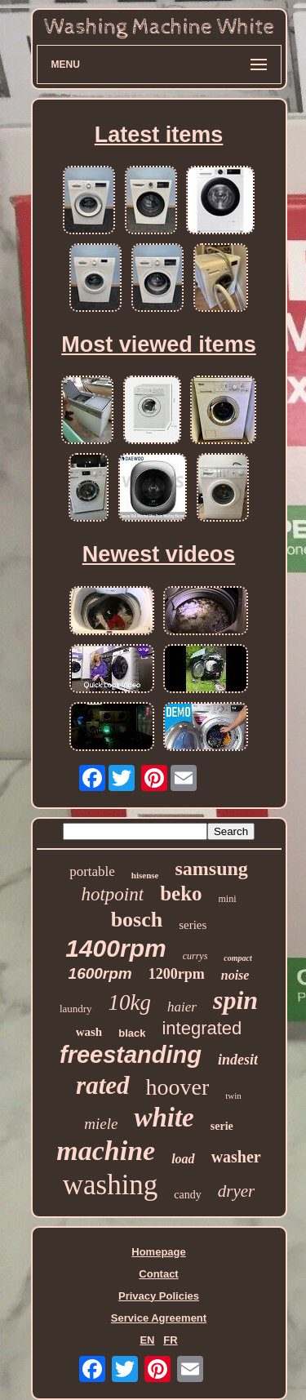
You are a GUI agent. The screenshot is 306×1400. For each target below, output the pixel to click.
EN (147, 1340)
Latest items (159, 134)
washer (236, 1157)
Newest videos (159, 554)
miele (101, 1123)
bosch (137, 919)
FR (170, 1340)
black (131, 1033)
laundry (76, 1008)
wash (89, 1031)
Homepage (158, 1252)
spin (235, 1000)
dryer (236, 1191)
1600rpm (100, 973)
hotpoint (112, 894)
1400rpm (115, 948)
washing (110, 1185)
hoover (178, 1087)
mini (228, 898)
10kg (130, 1002)
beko (181, 893)
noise (235, 975)
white (163, 1117)
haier (182, 1007)
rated (102, 1085)
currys (195, 956)
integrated (202, 1028)
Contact (158, 1274)
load (182, 1159)
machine (105, 1151)
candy (187, 1195)
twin (233, 1095)
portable (92, 871)
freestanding (131, 1055)
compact (237, 957)
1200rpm (177, 974)
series (192, 924)
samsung (211, 868)
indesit (238, 1059)
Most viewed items (158, 344)
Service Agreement (158, 1318)
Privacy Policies (158, 1296)
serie (222, 1126)
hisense (145, 875)
